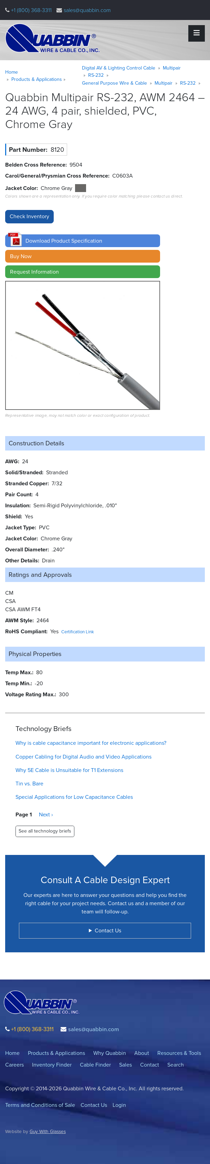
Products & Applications (36, 79)
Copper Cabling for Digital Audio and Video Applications (83, 757)
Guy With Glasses (48, 1131)
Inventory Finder (52, 1065)
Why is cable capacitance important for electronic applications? (90, 743)
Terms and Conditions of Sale (40, 1105)
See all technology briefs (45, 831)
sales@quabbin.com (87, 10)
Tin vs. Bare (29, 783)
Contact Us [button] (108, 930)
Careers (14, 1065)
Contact (149, 1065)
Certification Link (77, 631)
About (141, 1053)
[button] (82, 240)
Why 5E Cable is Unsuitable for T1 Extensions (69, 770)
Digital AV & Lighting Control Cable (118, 68)
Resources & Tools (179, 1053)
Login (119, 1105)
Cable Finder (95, 1065)
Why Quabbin (109, 1053)
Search (175, 1065)
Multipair (172, 68)
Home (11, 72)
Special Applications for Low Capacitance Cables (74, 797)
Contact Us (94, 1105)
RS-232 (96, 75)
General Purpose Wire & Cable (114, 83)
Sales (125, 1065)
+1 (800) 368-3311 (31, 10)
